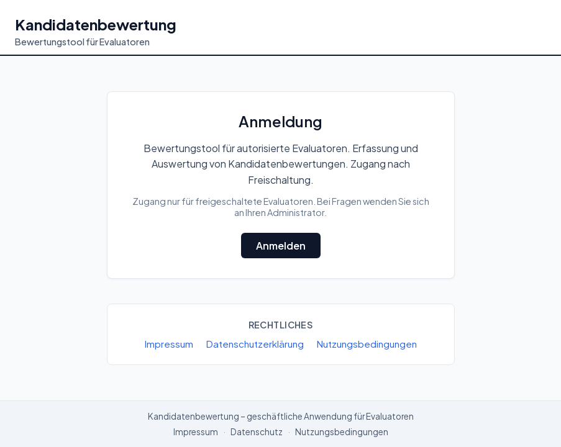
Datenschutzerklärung (255, 344)
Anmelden (281, 245)
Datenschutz (256, 432)
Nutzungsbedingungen (366, 344)
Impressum (168, 344)
